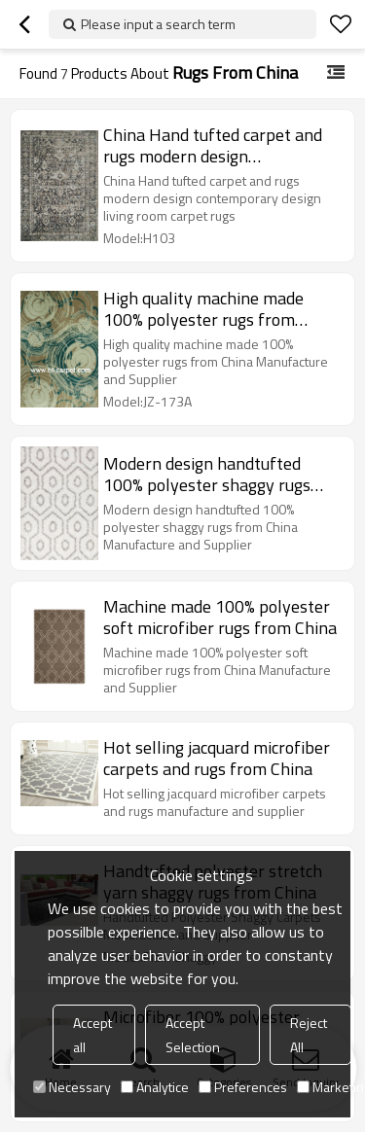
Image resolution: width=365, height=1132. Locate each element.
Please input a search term (158, 24)
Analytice (155, 1087)
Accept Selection (192, 1034)
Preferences (243, 1087)
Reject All (308, 1034)
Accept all (92, 1034)
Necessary (72, 1087)
